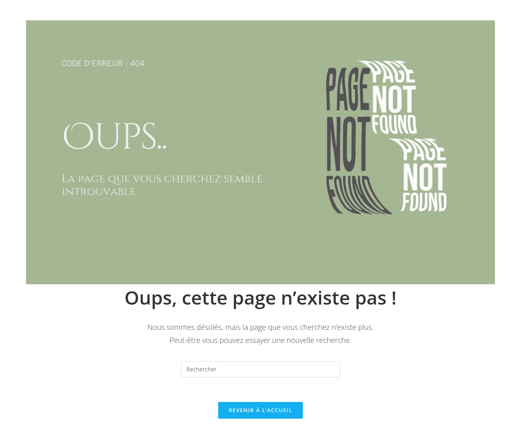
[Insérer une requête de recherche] (260, 369)
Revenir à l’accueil (260, 410)
